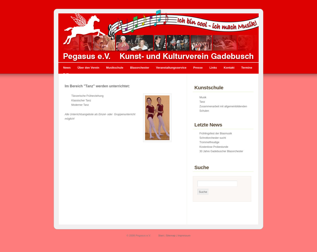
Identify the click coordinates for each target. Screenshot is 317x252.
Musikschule (114, 67)
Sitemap (170, 235)
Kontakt (229, 67)
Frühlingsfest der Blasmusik (215, 133)
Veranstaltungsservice (171, 67)
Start (161, 235)
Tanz (202, 101)
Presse (198, 67)
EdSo (66, 74)
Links (213, 67)
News (67, 67)
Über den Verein (88, 67)
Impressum (184, 235)
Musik (202, 97)
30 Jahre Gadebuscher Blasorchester (221, 151)
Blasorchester (139, 67)
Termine (246, 67)
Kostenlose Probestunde (213, 146)
